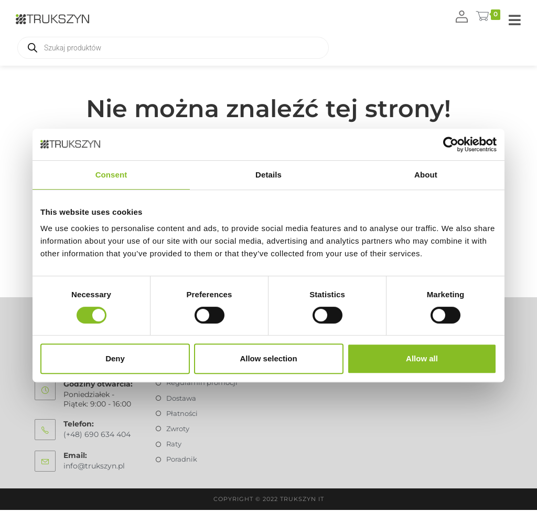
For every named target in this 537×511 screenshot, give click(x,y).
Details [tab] (268, 174)
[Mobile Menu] (515, 21)
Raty (173, 445)
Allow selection (268, 358)
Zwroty (177, 429)
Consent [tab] (111, 174)
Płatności (182, 414)
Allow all (422, 358)
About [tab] (425, 174)
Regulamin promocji (202, 384)
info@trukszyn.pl (94, 467)
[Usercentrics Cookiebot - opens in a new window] (451, 144)
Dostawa (181, 399)
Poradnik (181, 460)
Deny (115, 358)
